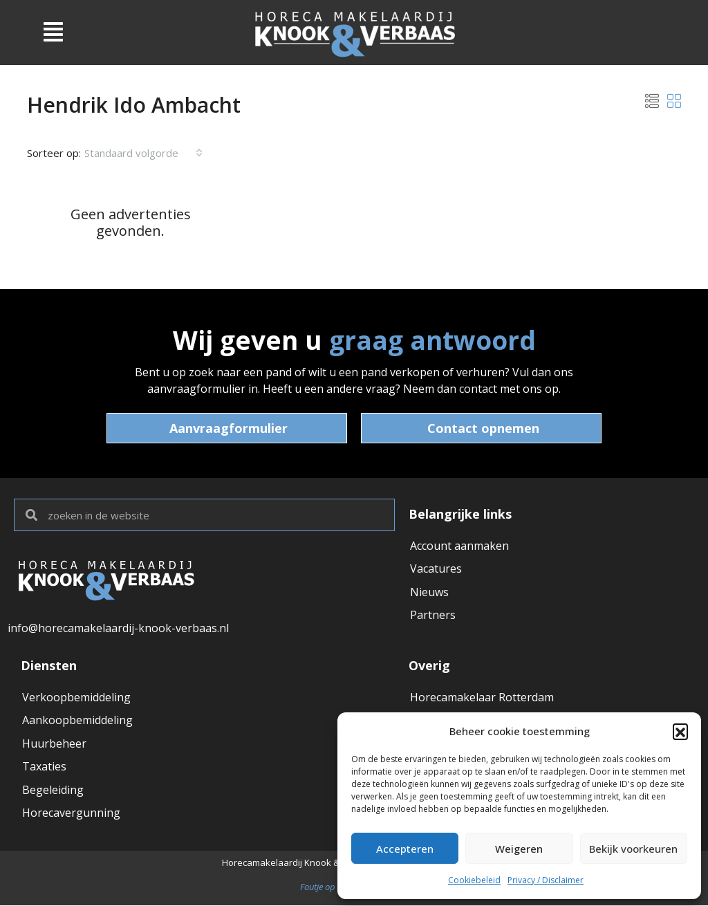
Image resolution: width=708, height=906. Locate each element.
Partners (433, 616)
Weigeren (519, 849)
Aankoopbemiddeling (77, 720)
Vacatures (436, 569)
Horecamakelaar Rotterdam (482, 697)
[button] (680, 731)
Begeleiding (53, 791)
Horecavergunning (71, 814)
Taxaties (44, 767)
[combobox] (143, 152)
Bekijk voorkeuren (633, 849)
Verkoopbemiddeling (76, 697)
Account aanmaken (459, 545)
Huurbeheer (54, 744)
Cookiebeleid (474, 880)
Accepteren (405, 849)
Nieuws (429, 592)
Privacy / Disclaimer (545, 880)
